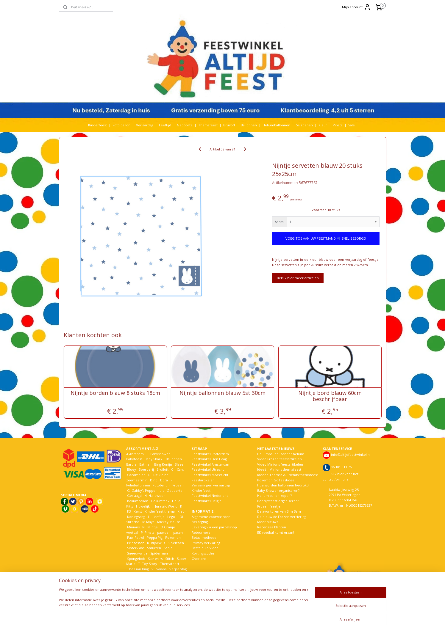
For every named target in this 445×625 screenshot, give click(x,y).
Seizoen (177, 543)
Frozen (178, 485)
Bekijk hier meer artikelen (298, 278)
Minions (133, 527)
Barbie (131, 464)
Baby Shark (153, 459)
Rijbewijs (158, 543)
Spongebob (136, 558)
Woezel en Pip (154, 579)
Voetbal (132, 574)
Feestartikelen (203, 480)
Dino (153, 480)
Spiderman (159, 553)
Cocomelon (136, 474)
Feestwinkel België (206, 501)
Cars (180, 469)
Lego (170, 516)
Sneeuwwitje (137, 553)
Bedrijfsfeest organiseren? (278, 501)
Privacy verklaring (206, 543)
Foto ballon (121, 125)
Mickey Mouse (168, 521)
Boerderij (146, 469)
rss (220, 614)
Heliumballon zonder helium (280, 454)
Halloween (157, 495)
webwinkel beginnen (243, 614)
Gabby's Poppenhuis (147, 490)
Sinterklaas (135, 548)
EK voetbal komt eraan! (275, 532)
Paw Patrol (135, 537)
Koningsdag (135, 516)
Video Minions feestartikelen (280, 464)
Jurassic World (166, 506)
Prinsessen (135, 543)
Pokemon (173, 537)
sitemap (207, 614)
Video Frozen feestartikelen (279, 459)
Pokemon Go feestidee (275, 480)
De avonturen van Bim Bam (279, 511)
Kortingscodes (203, 553)
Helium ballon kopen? (274, 495)
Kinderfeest (97, 125)
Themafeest (208, 125)
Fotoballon (161, 485)
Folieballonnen (138, 485)
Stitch (169, 558)
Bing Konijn (163, 464)
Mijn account (356, 7)
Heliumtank (160, 501)
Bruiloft (229, 125)
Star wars (155, 558)
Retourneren (202, 532)
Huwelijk (143, 506)
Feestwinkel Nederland (210, 495)
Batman (145, 464)
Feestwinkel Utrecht (208, 469)
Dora (163, 480)
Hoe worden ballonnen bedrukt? (283, 485)
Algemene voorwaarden (211, 516)
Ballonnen (249, 125)
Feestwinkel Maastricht (210, 474)
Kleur (322, 125)
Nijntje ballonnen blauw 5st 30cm (222, 393)
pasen (178, 532)
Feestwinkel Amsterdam (211, 464)
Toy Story (149, 563)
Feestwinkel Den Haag (209, 459)
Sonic (168, 548)
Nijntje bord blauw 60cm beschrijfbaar (330, 396)
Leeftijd (165, 125)
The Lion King (137, 569)
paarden (164, 532)
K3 (128, 511)
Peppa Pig (155, 537)
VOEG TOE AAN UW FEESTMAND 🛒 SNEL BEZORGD (325, 238)
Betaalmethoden (205, 537)
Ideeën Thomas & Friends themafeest (287, 474)
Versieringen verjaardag (211, 485)
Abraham (136, 454)
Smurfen (154, 548)
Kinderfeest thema (160, 511)
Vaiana (161, 569)
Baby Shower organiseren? (278, 490)
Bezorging (200, 521)
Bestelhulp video (205, 548)
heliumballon (137, 501)
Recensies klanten (271, 527)
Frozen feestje (268, 506)
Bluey (131, 469)
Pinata (338, 125)
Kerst (138, 511)
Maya (150, 521)
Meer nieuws (267, 521)
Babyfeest (134, 459)
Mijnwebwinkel (295, 614)
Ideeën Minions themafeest (279, 469)
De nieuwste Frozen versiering (281, 516)
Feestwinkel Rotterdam (210, 454)
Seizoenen (304, 125)
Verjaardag (144, 125)
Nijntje (152, 527)
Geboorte (185, 125)
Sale (351, 125)
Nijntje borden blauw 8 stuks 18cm (115, 393)
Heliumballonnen (276, 125)
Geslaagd (134, 495)
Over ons (199, 558)
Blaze (178, 464)
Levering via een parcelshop (214, 527)
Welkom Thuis (159, 574)
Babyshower (160, 454)
